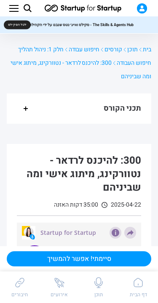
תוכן (132, 49)
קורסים (113, 49)
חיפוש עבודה (84, 49)
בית (147, 49)
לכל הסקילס (17, 25)
